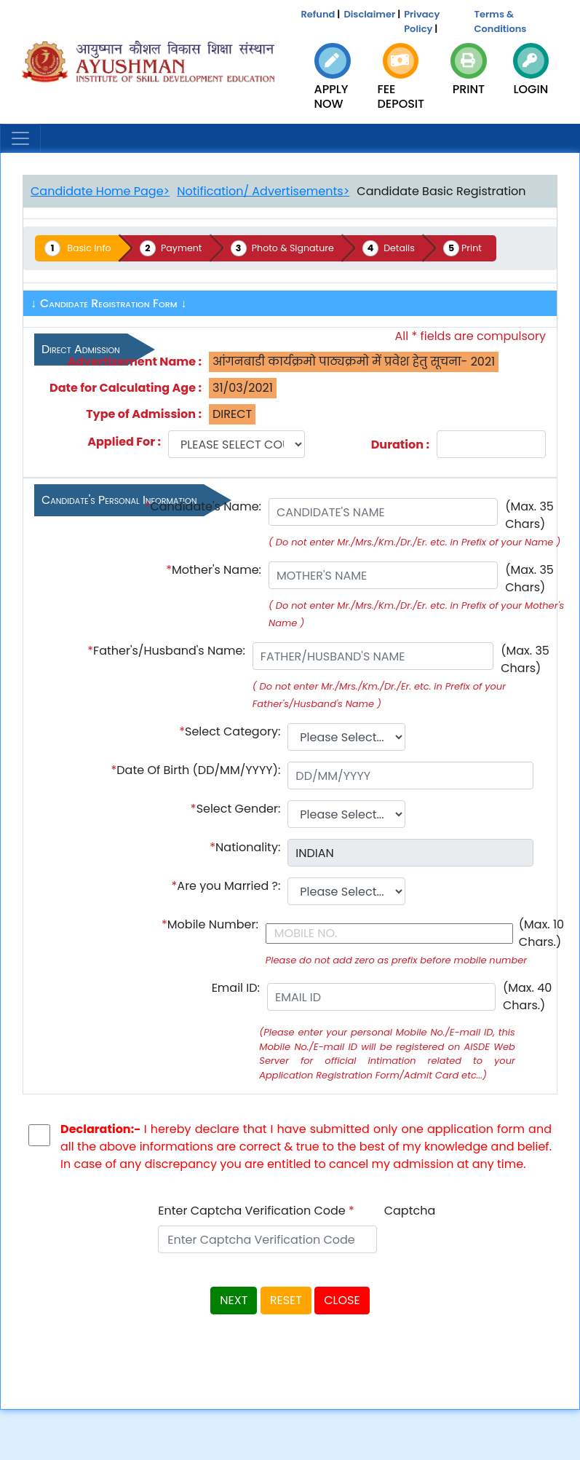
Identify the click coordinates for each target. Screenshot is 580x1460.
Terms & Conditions (500, 21)
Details (410, 248)
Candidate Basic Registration (441, 191)
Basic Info (91, 248)
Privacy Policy (422, 21)
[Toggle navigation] (20, 138)
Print (482, 248)
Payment (185, 248)
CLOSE (341, 1301)
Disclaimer (369, 14)
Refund (318, 14)
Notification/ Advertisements (260, 191)
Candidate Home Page (97, 191)
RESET (286, 1301)
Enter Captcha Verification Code (256, 1211)
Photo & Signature (300, 248)
